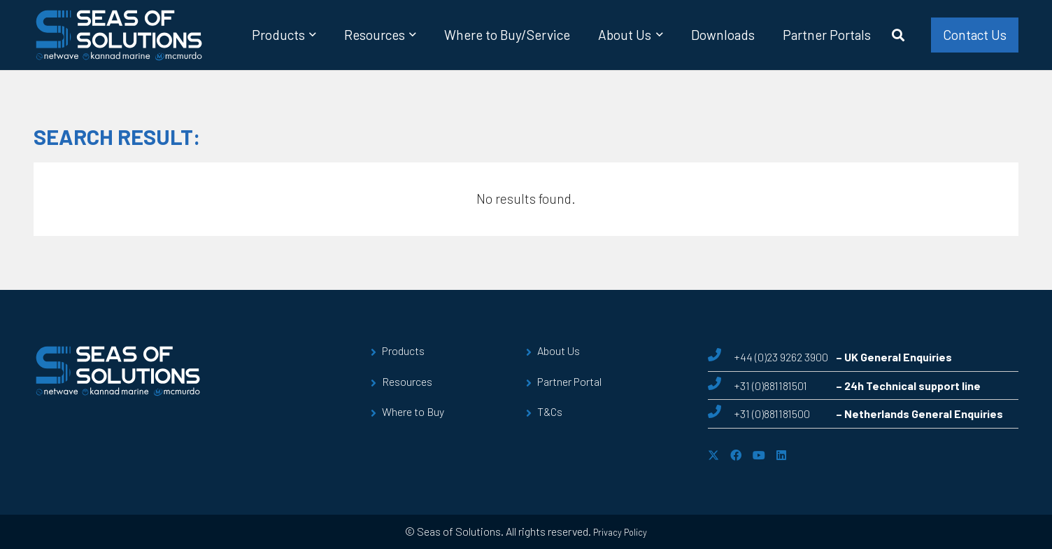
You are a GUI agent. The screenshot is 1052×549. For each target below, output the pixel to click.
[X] (713, 455)
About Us (558, 350)
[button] (310, 35)
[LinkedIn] (781, 455)
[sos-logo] (119, 35)
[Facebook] (735, 455)
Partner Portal (569, 381)
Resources (407, 381)
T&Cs (549, 411)
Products (403, 350)
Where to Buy (413, 411)
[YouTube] (759, 455)
